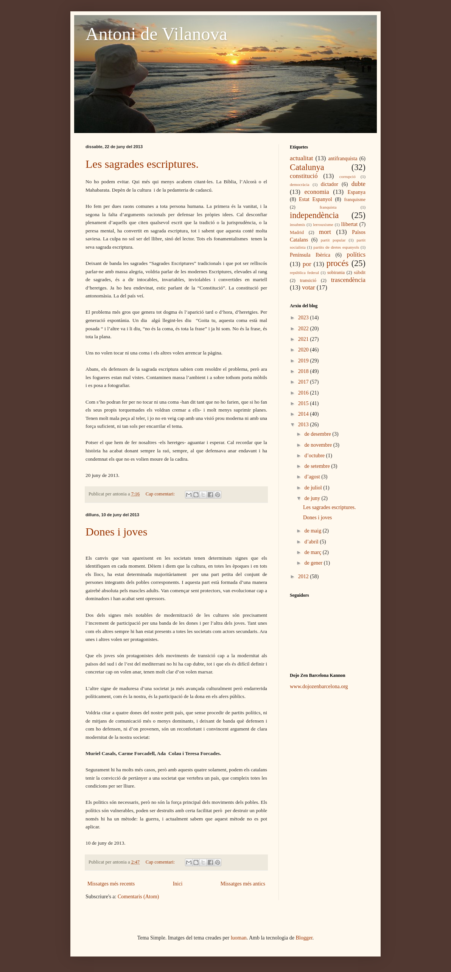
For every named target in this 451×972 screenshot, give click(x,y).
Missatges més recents (111, 884)
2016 (304, 393)
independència (314, 215)
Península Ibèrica (310, 255)
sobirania (336, 272)
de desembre (318, 434)
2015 (304, 403)
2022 (304, 328)
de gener (313, 563)
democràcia (299, 184)
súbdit (359, 272)
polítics (356, 254)
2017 (304, 382)
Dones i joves (116, 531)
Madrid (297, 232)
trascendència (348, 279)
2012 (304, 576)
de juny (312, 498)
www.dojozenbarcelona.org (319, 686)
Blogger (304, 938)
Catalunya (307, 167)
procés (337, 263)
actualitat (301, 158)
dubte (358, 183)
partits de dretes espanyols (336, 247)
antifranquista (342, 158)
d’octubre (315, 455)
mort (325, 231)
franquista (328, 207)
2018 (304, 371)
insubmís (297, 224)
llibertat (349, 224)
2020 (304, 350)
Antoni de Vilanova (156, 34)
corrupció (347, 176)
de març (313, 552)
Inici (178, 884)
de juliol (313, 488)
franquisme (354, 199)
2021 (304, 339)
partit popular (333, 240)
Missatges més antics (243, 884)
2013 (304, 424)
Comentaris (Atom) (138, 896)
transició (308, 280)
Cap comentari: (161, 494)
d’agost (312, 477)
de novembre (318, 445)
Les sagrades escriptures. (142, 164)
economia (316, 191)
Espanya (356, 192)
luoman (239, 938)
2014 (304, 414)
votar (308, 287)
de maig (313, 531)
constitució (304, 176)
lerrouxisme (323, 224)
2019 (304, 361)
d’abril (312, 542)
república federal (304, 272)
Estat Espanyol (315, 199)
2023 (304, 317)
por (307, 264)
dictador (329, 184)
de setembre (317, 466)
